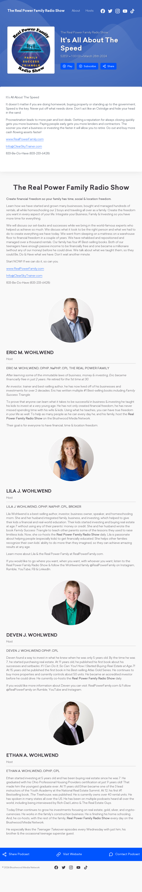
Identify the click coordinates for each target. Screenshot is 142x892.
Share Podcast (15, 854)
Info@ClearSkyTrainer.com (24, 146)
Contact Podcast (124, 854)
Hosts (90, 10)
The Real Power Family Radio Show (84, 32)
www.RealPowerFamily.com (25, 139)
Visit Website (69, 854)
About (76, 10)
